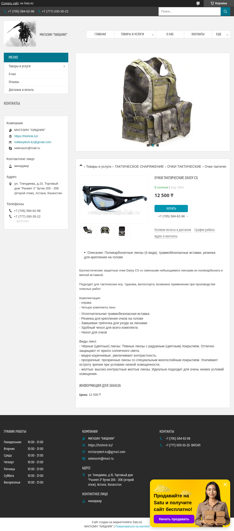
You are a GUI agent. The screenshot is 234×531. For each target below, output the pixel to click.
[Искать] (225, 11)
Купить (171, 209)
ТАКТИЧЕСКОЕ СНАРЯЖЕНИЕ (139, 166)
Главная (100, 34)
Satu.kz (137, 522)
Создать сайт (10, 3)
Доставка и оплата (21, 90)
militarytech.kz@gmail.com (32, 142)
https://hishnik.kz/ (26, 136)
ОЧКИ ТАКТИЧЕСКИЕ (184, 166)
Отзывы (14, 82)
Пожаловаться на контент (132, 526)
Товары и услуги (132, 34)
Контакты (198, 34)
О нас (170, 34)
